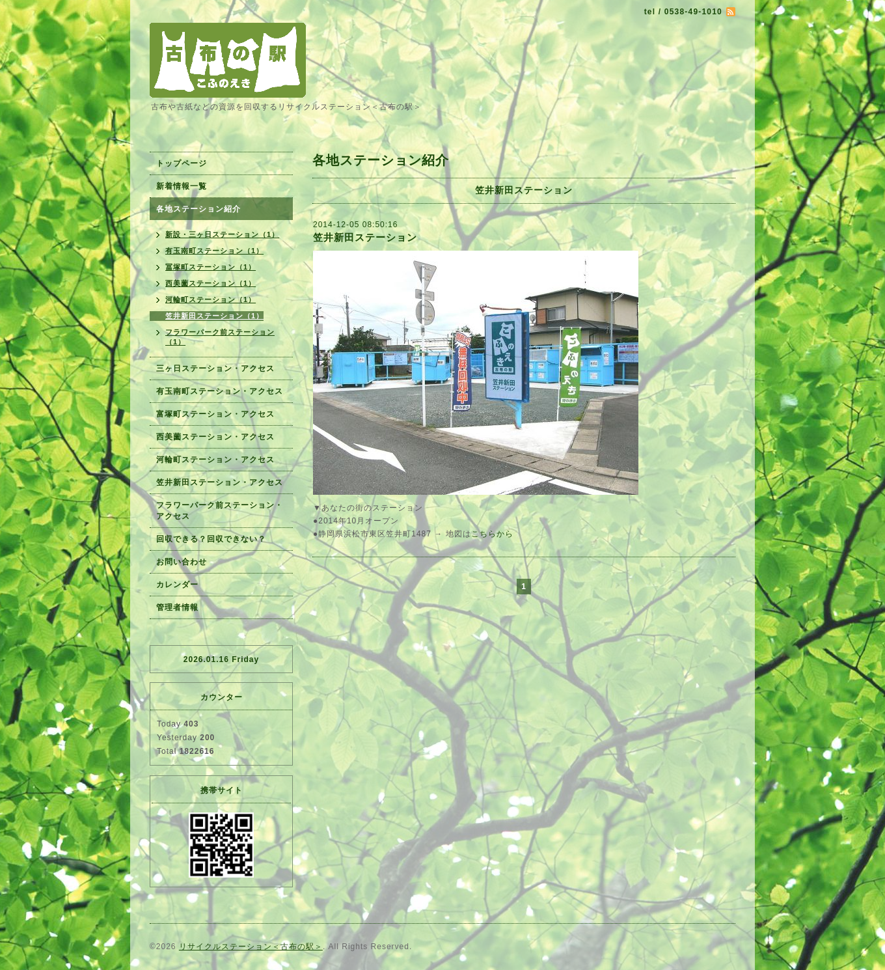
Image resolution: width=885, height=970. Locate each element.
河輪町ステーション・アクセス (215, 459)
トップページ (181, 163)
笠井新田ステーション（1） (214, 316)
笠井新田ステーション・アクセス (219, 482)
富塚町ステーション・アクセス (215, 414)
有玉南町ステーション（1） (214, 251)
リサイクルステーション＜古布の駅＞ (251, 946)
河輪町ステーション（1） (210, 299)
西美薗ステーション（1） (210, 283)
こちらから (492, 533)
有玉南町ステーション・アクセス (219, 391)
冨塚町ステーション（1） (210, 267)
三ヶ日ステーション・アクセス (215, 368)
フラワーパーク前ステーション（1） (220, 337)
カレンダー (177, 584)
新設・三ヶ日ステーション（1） (222, 234)
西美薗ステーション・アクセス (215, 436)
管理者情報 (177, 607)
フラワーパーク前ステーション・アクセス (219, 511)
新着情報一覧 (181, 186)
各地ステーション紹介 (198, 209)
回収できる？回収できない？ (211, 539)
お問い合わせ (181, 561)
